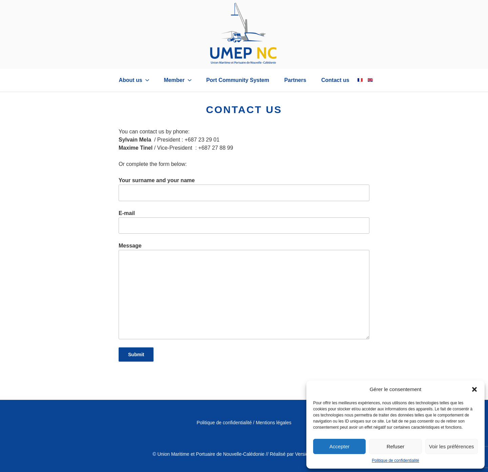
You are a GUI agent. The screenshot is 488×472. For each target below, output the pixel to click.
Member (178, 80)
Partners (295, 80)
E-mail (244, 222)
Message (244, 291)
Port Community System (237, 80)
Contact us (335, 80)
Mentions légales (273, 422)
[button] (474, 389)
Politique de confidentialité (395, 460)
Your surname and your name (244, 189)
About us (134, 80)
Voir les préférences (451, 446)
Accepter (339, 446)
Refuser (396, 446)
